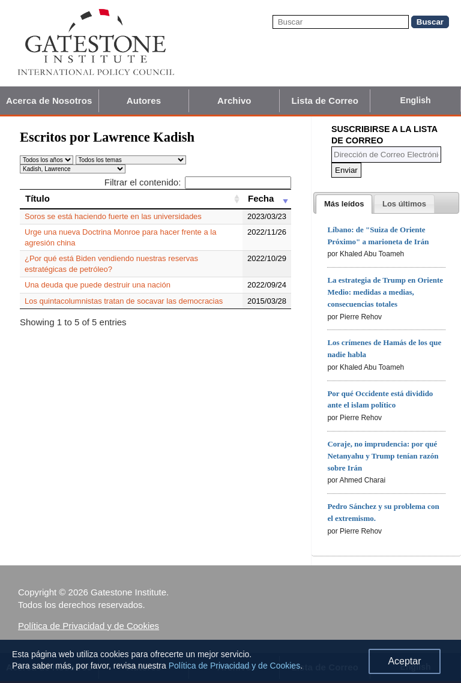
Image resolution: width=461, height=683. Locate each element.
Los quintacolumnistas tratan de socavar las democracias (124, 300)
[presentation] (344, 204)
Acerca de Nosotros (49, 100)
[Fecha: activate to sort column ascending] (267, 198)
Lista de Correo (324, 100)
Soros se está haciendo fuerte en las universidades (113, 216)
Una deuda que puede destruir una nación (97, 284)
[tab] (344, 204)
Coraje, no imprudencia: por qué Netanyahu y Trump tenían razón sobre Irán (382, 455)
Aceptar (404, 661)
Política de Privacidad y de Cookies (88, 626)
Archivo (234, 100)
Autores (144, 100)
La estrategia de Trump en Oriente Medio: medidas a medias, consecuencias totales (385, 291)
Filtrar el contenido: (197, 182)
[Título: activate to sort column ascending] (131, 198)
